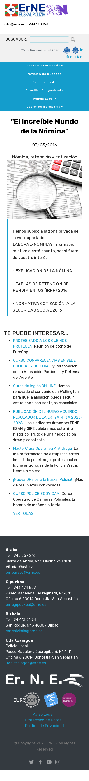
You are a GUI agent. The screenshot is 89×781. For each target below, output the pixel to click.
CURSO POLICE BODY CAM (36, 493)
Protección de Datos (43, 720)
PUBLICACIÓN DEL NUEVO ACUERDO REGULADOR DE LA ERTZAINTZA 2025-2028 (47, 417)
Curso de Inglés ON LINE (34, 386)
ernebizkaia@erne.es (24, 631)
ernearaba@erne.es (23, 572)
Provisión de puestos (43, 73)
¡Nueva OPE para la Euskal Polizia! (43, 479)
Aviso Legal (43, 714)
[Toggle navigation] (81, 8)
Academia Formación (43, 65)
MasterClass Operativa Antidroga (42, 448)
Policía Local (43, 98)
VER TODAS (23, 513)
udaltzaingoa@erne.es (26, 663)
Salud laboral (43, 82)
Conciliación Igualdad (43, 90)
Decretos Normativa (43, 106)
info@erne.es (14, 24)
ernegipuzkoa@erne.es (26, 604)
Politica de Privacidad (44, 725)
